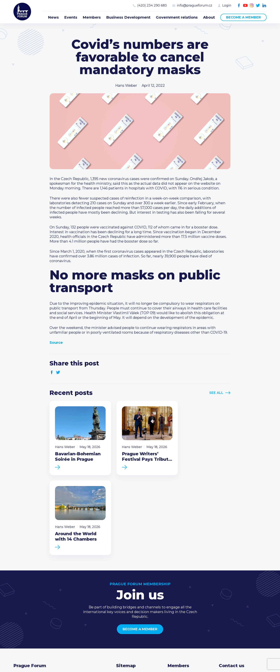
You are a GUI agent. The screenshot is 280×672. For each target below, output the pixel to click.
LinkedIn (264, 5)
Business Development (128, 17)
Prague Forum (22, 12)
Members (92, 17)
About (209, 17)
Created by (140, 660)
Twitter (258, 5)
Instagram (251, 5)
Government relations (177, 17)
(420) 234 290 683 (152, 5)
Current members (183, 592)
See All (216, 393)
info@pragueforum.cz (194, 5)
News (53, 17)
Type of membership (186, 598)
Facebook (239, 5)
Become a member (243, 17)
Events (70, 17)
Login (226, 5)
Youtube (245, 5)
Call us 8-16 (228, 592)
